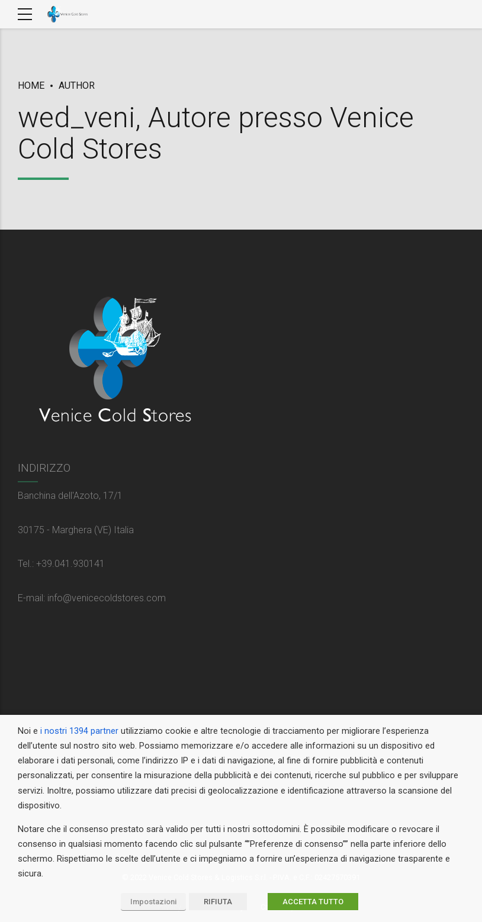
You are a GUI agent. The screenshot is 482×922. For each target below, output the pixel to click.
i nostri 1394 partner (79, 731)
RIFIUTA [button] (218, 901)
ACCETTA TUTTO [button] (312, 901)
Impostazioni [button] (153, 901)
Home (31, 85)
